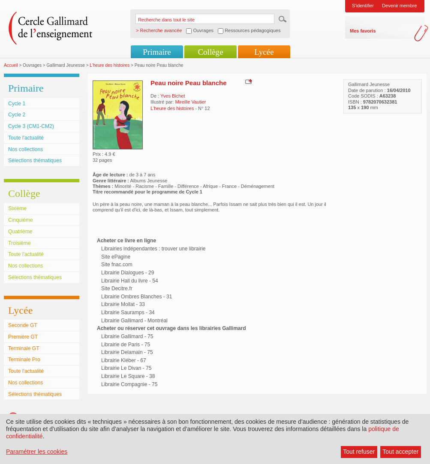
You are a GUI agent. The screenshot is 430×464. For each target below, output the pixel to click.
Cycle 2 (16, 115)
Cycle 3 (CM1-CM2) (31, 126)
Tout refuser (359, 451)
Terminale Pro (24, 360)
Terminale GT (23, 348)
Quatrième (20, 232)
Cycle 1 (16, 104)
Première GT (23, 337)
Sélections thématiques (35, 161)
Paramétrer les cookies (36, 451)
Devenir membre (399, 5)
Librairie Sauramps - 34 (128, 312)
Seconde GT (22, 325)
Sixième (17, 208)
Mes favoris (363, 30)
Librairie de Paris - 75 (125, 345)
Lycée (264, 52)
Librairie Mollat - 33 (123, 304)
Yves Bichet (172, 95)
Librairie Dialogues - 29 (127, 273)
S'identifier (363, 5)
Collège (210, 52)
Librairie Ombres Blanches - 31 (136, 297)
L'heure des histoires (109, 65)
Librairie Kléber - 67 (123, 360)
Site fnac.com (116, 265)
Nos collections (25, 149)
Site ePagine (115, 257)
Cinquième (20, 220)
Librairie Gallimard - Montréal (134, 321)
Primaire (157, 52)
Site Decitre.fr (116, 288)
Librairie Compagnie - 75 (129, 384)
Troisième (19, 243)
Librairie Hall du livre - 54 (129, 281)
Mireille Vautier (190, 101)
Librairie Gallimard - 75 (127, 336)
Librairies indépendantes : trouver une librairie (153, 249)
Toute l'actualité (26, 138)
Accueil (11, 65)
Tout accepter (400, 451)
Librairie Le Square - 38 (128, 376)
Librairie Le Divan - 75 (126, 368)
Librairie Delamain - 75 (127, 352)
